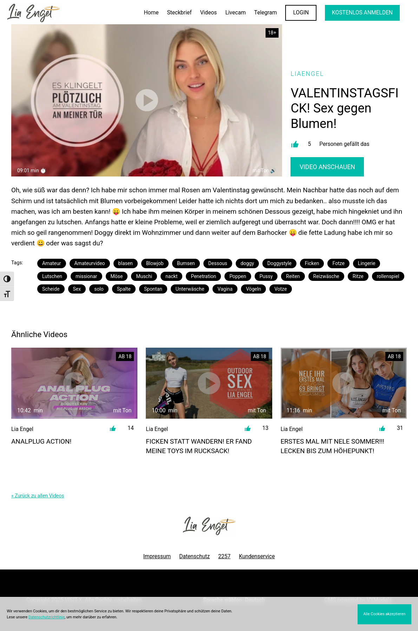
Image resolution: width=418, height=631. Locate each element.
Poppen (237, 276)
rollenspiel (388, 276)
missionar (86, 276)
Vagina (225, 289)
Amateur (51, 263)
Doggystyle (279, 263)
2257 (224, 556)
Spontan (153, 289)
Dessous (217, 263)
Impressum (157, 556)
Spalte (124, 289)
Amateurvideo (89, 263)
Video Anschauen (327, 166)
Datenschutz (194, 556)
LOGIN (301, 12)
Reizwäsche (326, 276)
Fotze (338, 263)
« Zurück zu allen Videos (37, 495)
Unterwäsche (190, 289)
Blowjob (155, 263)
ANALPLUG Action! (41, 441)
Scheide (51, 289)
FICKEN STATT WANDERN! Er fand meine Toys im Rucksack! (199, 446)
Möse (117, 276)
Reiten (293, 276)
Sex (77, 289)
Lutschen (52, 276)
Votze (280, 289)
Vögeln (253, 289)
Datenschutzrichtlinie (46, 617)
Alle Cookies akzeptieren (384, 614)
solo (99, 289)
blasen (125, 263)
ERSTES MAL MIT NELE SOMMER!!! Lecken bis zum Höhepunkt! (332, 446)
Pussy (266, 276)
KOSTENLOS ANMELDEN (362, 12)
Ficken (312, 263)
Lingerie (366, 263)
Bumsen (186, 263)
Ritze (358, 276)
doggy (247, 263)
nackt (171, 276)
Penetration (203, 276)
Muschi (144, 276)
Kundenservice (257, 556)
